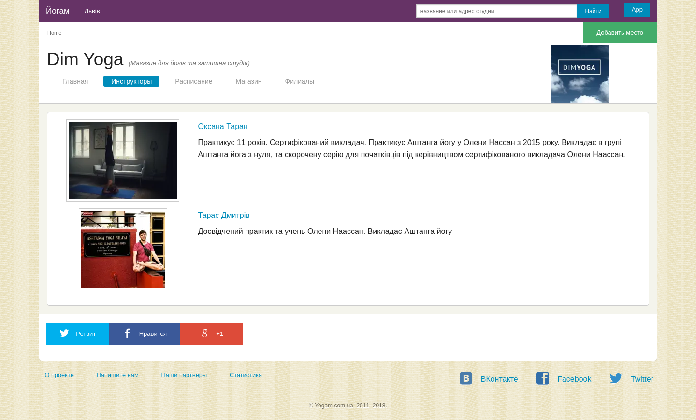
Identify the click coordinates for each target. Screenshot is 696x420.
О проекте (58, 374)
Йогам (58, 10)
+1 (211, 333)
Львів (92, 10)
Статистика (246, 374)
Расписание (193, 81)
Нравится (145, 333)
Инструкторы (131, 81)
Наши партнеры (184, 374)
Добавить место (619, 32)
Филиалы (299, 81)
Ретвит (78, 333)
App (637, 9)
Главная (75, 81)
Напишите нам (118, 374)
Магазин (249, 81)
